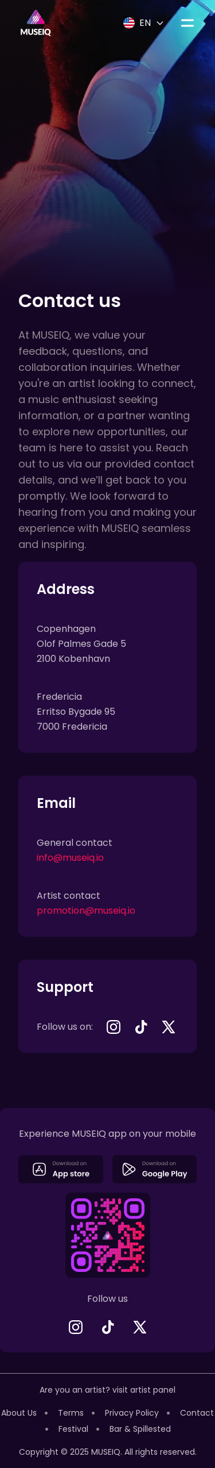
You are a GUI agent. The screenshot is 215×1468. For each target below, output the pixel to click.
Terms (71, 1413)
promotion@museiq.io (86, 910)
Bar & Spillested (140, 1429)
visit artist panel (143, 1390)
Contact (197, 1413)
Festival (73, 1429)
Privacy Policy (132, 1413)
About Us (19, 1413)
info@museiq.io (70, 857)
